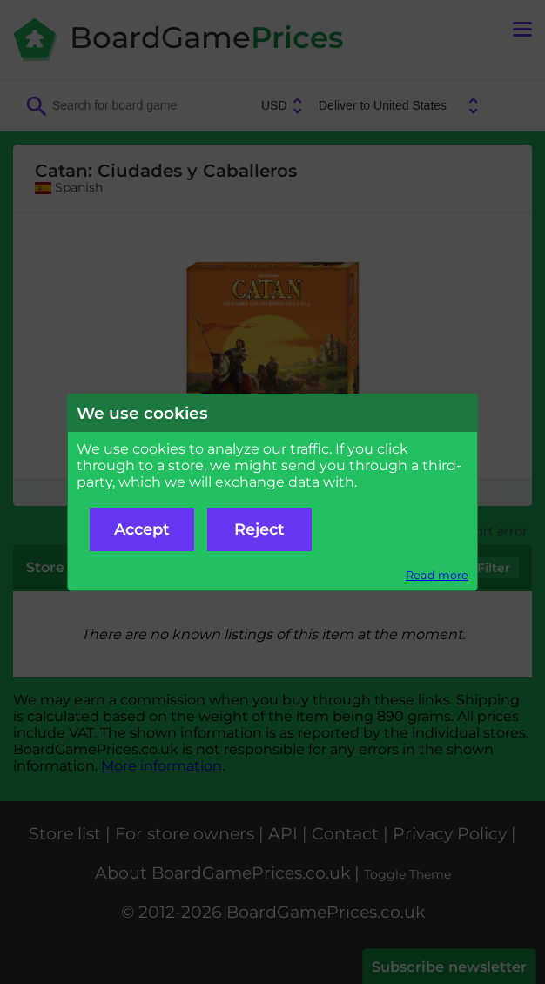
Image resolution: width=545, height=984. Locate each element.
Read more (437, 575)
